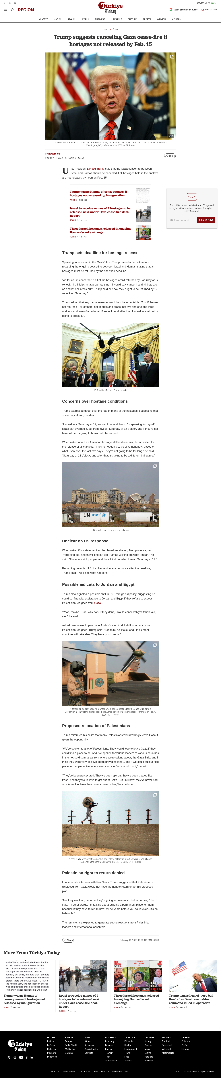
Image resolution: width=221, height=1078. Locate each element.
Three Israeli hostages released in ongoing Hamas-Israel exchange (100, 230)
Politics (50, 1041)
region (26, 9)
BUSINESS (100, 19)
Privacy (105, 1071)
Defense (51, 1045)
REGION (72, 19)
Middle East (70, 1049)
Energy (108, 1049)
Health (127, 1045)
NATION (58, 19)
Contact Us (84, 1071)
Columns (186, 1041)
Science (128, 1060)
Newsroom (54, 153)
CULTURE (132, 19)
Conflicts (89, 1053)
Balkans (69, 1053)
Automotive (111, 1060)
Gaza (97, 603)
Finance (109, 1045)
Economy (109, 1041)
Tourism (109, 1053)
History (148, 1041)
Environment (130, 1049)
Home (105, 29)
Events (148, 1053)
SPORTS (147, 19)
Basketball (167, 1045)
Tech (107, 1057)
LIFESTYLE (116, 19)
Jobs (95, 1071)
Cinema (148, 1045)
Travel (127, 1053)
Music (147, 1049)
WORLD (85, 19)
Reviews (149, 1060)
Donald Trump (95, 168)
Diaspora (51, 1053)
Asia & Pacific (91, 1049)
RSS (126, 1071)
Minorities (52, 1057)
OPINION (161, 19)
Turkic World (71, 1045)
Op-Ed (185, 1045)
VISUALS (176, 19)
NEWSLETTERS (209, 10)
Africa (88, 1041)
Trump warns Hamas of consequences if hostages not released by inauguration (98, 193)
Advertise (117, 1071)
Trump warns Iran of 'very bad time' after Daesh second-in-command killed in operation (191, 999)
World (72, 200)
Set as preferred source (183, 9)
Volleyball (166, 1049)
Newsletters (69, 1071)
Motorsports (168, 1053)
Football (166, 1041)
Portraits (149, 1057)
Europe (68, 1041)
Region (115, 29)
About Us (54, 1071)
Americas (89, 1045)
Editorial (185, 1049)
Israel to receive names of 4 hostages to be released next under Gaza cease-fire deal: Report (100, 211)
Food (126, 1057)
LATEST (44, 19)
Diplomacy (52, 1049)
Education (129, 1041)
